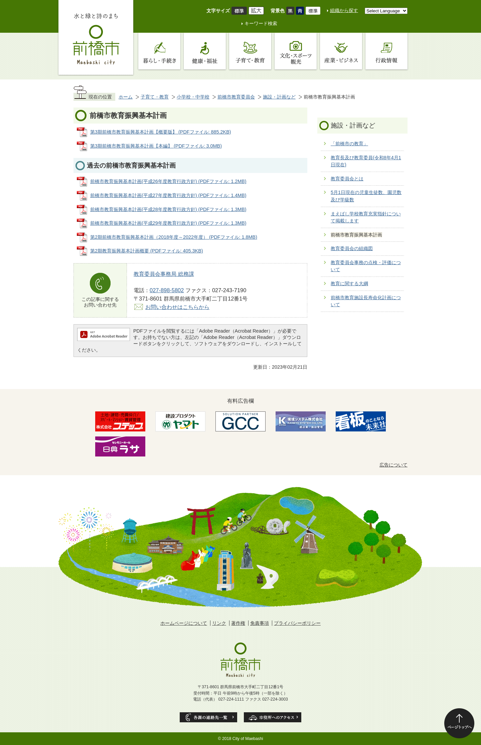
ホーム (126, 97)
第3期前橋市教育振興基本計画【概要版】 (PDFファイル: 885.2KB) (160, 132)
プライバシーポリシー (297, 623)
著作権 (238, 623)
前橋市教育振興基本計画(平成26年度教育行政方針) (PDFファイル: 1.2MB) (168, 181)
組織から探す (344, 10)
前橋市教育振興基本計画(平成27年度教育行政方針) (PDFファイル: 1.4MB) (168, 195)
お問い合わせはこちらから (177, 307)
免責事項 (259, 623)
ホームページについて (183, 623)
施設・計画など (279, 97)
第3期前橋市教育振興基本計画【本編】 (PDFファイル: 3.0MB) (156, 146)
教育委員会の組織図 (352, 248)
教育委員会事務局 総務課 (164, 274)
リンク (219, 623)
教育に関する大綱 (349, 283)
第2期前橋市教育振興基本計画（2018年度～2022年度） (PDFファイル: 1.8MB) (173, 237)
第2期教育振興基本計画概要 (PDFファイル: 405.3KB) (146, 250)
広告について (393, 465)
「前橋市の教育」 (349, 143)
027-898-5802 (167, 290)
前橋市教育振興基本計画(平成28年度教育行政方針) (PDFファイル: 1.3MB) (168, 209)
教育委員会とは (347, 178)
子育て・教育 (155, 97)
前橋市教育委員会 (236, 97)
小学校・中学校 (193, 97)
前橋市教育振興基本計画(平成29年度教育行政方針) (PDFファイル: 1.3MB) (168, 223)
